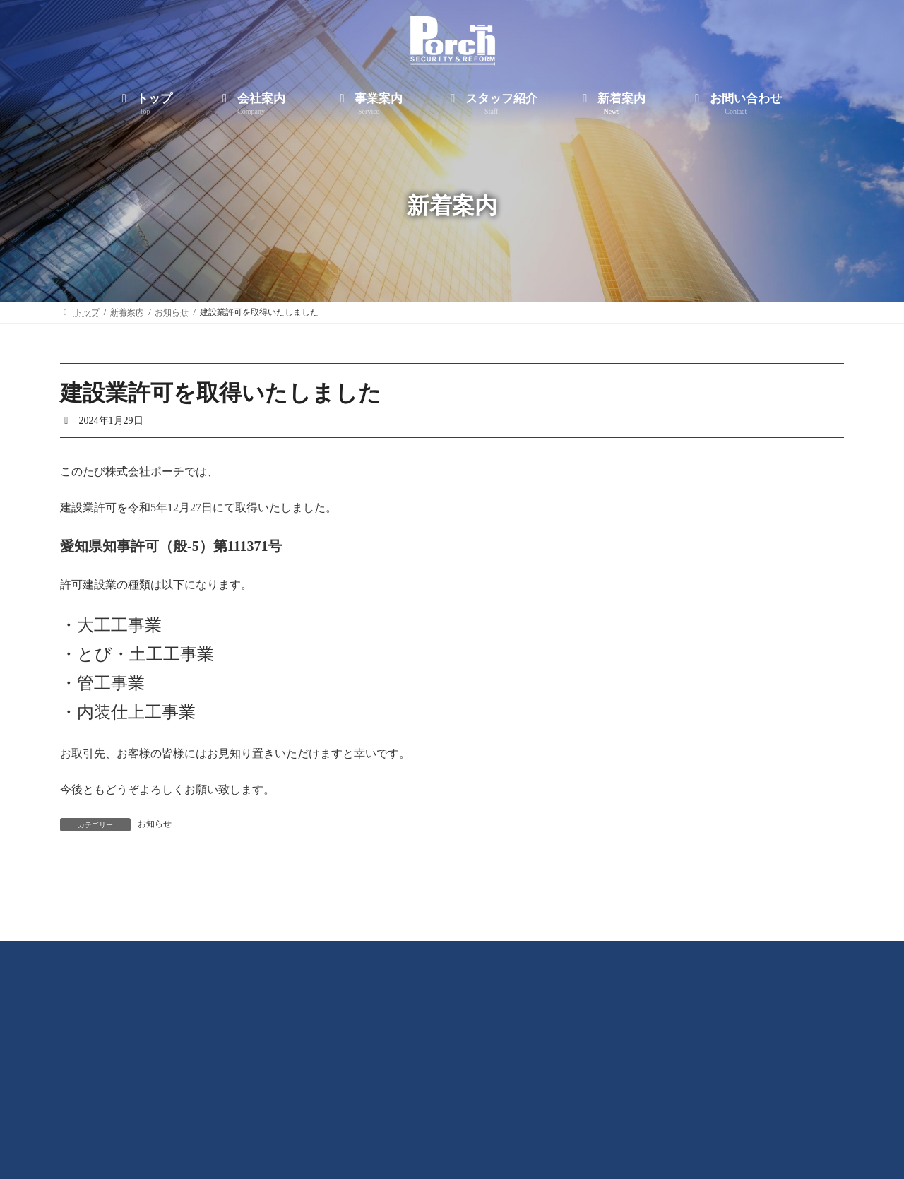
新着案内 (562, 1117)
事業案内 (393, 1117)
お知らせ (155, 824)
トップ (245, 1117)
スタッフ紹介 (477, 1117)
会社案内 (316, 1117)
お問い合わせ (646, 1117)
